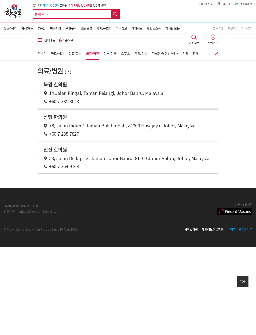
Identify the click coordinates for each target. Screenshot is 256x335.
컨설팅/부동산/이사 (165, 53)
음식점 (42, 53)
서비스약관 (191, 229)
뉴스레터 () (243, 3)
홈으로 (69, 40)
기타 (185, 53)
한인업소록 (154, 28)
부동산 (41, 28)
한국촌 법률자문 (234, 209)
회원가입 (232, 28)
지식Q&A (27, 28)
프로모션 (86, 28)
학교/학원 (75, 53)
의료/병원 (92, 53)
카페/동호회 (104, 28)
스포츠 (125, 53)
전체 (196, 53)
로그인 (218, 28)
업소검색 (194, 43)
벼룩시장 (55, 28)
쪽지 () (223, 3)
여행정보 (136, 28)
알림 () (206, 3)
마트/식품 (57, 53)
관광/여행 (140, 53)
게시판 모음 (172, 28)
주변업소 (212, 43)
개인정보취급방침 (213, 229)
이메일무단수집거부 (240, 229)
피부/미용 (110, 53)
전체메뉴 (49, 40)
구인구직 (71, 28)
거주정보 (121, 28)
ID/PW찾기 (246, 28)
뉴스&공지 (10, 28)
